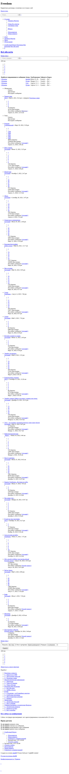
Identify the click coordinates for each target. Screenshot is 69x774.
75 (8, 254)
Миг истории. (8, 268)
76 (8, 255)
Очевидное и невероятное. (12, 220)
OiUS (6, 98)
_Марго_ (7, 435)
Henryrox (24, 111)
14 (8, 204)
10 (8, 276)
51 (8, 466)
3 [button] (4, 67)
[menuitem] (13, 21)
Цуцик (28, 81)
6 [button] (4, 72)
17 (8, 209)
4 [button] (4, 69)
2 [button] (4, 66)
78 (8, 259)
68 (8, 583)
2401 (9, 135)
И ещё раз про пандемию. (12, 519)
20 (8, 363)
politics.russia (8, 246)
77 (8, 257)
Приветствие (8, 96)
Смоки (6, 316)
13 (8, 281)
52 (8, 467)
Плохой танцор (9, 561)
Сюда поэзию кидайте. (11, 535)
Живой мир (7, 172)
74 (8, 252)
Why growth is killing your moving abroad (16, 559)
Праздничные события (11, 629)
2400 (9, 133)
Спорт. (6, 292)
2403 (9, 138)
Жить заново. (8, 147)
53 (8, 469)
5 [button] (4, 70)
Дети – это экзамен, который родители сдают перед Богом (22, 422)
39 (8, 186)
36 (8, 181)
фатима (28, 79)
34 (8, 231)
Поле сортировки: (29, 645)
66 (8, 580)
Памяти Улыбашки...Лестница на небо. (16, 482)
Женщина (7, 613)
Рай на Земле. (8, 570)
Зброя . (6, 196)
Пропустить (4, 11)
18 (8, 210)
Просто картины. (9, 458)
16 (8, 207)
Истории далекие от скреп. (12, 336)
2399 (9, 131)
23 (8, 368)
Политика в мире (34, 98)
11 (8, 278)
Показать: (9, 645)
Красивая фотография (11, 244)
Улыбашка (7, 294)
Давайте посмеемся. (10, 353)
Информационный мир (11, 434)
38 (8, 185)
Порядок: (49, 645)
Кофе (5, 594)
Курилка (4, 79)
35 (8, 180)
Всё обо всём (7, 52)
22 (8, 366)
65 (8, 578)
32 (8, 228)
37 (8, 183)
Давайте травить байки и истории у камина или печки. (21, 398)
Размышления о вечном (11, 377)
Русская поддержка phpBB (9, 756)
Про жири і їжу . (9, 498)
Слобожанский (8, 125)
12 (8, 279)
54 (8, 471)
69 (8, 585)
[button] (4, 74)
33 (8, 230)
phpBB (14, 753)
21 (8, 365)
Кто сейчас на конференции (11, 714)
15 (8, 205)
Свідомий (29, 83)
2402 (9, 136)
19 (8, 361)
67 (8, 581)
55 (8, 472)
